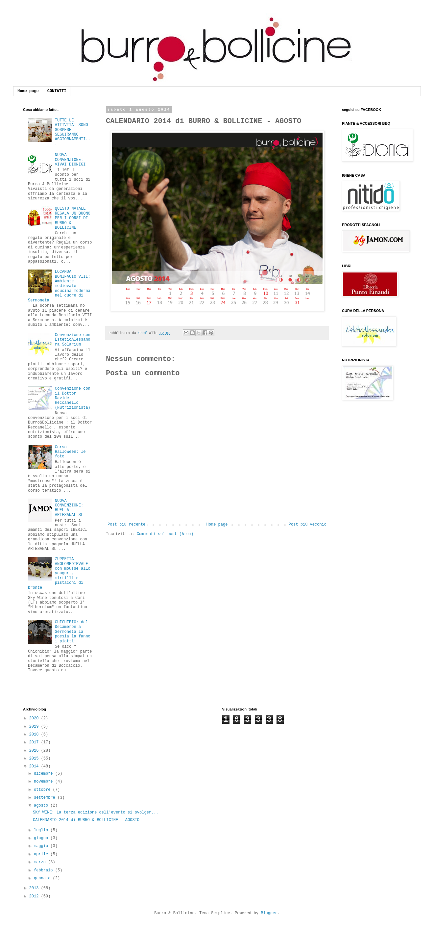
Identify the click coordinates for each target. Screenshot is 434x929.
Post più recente (126, 524)
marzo (41, 862)
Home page (28, 91)
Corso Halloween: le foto (70, 452)
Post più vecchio (307, 524)
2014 (35, 766)
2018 (35, 734)
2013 (35, 888)
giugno (42, 838)
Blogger (269, 913)
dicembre (44, 773)
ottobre (43, 789)
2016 (35, 750)
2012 (35, 896)
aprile (42, 854)
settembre (46, 797)
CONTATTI (56, 91)
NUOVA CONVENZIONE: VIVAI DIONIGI (70, 160)
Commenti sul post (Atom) (165, 534)
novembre (44, 781)
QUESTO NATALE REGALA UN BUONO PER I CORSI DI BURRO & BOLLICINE (72, 218)
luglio (42, 830)
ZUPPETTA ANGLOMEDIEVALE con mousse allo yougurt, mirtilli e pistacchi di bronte (59, 573)
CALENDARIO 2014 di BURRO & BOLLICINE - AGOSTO (86, 820)
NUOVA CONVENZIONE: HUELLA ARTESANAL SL (69, 508)
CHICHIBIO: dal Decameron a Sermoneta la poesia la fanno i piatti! (72, 632)
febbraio (44, 870)
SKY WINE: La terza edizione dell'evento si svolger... (95, 812)
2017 (35, 742)
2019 (35, 726)
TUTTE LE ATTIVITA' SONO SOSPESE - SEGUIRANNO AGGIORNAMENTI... (72, 132)
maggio (42, 846)
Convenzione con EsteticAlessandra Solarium (72, 340)
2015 (35, 758)
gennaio (43, 878)
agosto (42, 805)
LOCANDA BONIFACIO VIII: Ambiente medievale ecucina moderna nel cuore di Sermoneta (59, 286)
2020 (35, 718)
